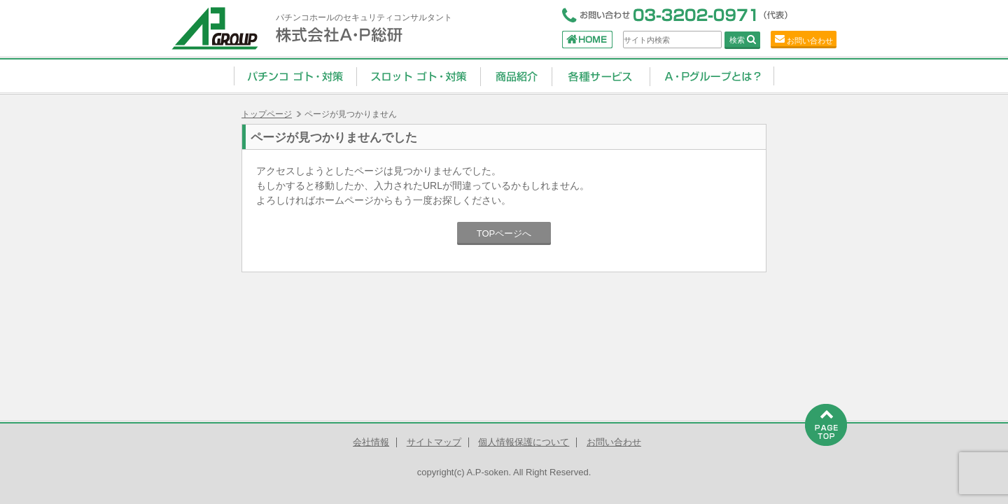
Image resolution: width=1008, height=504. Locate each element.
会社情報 (371, 442)
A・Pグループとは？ (712, 75)
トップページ (266, 114)
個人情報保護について (523, 442)
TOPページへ (504, 233)
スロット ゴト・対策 (418, 75)
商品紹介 (516, 75)
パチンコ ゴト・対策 (295, 75)
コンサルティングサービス (601, 75)
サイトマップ (434, 442)
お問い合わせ (810, 40)
